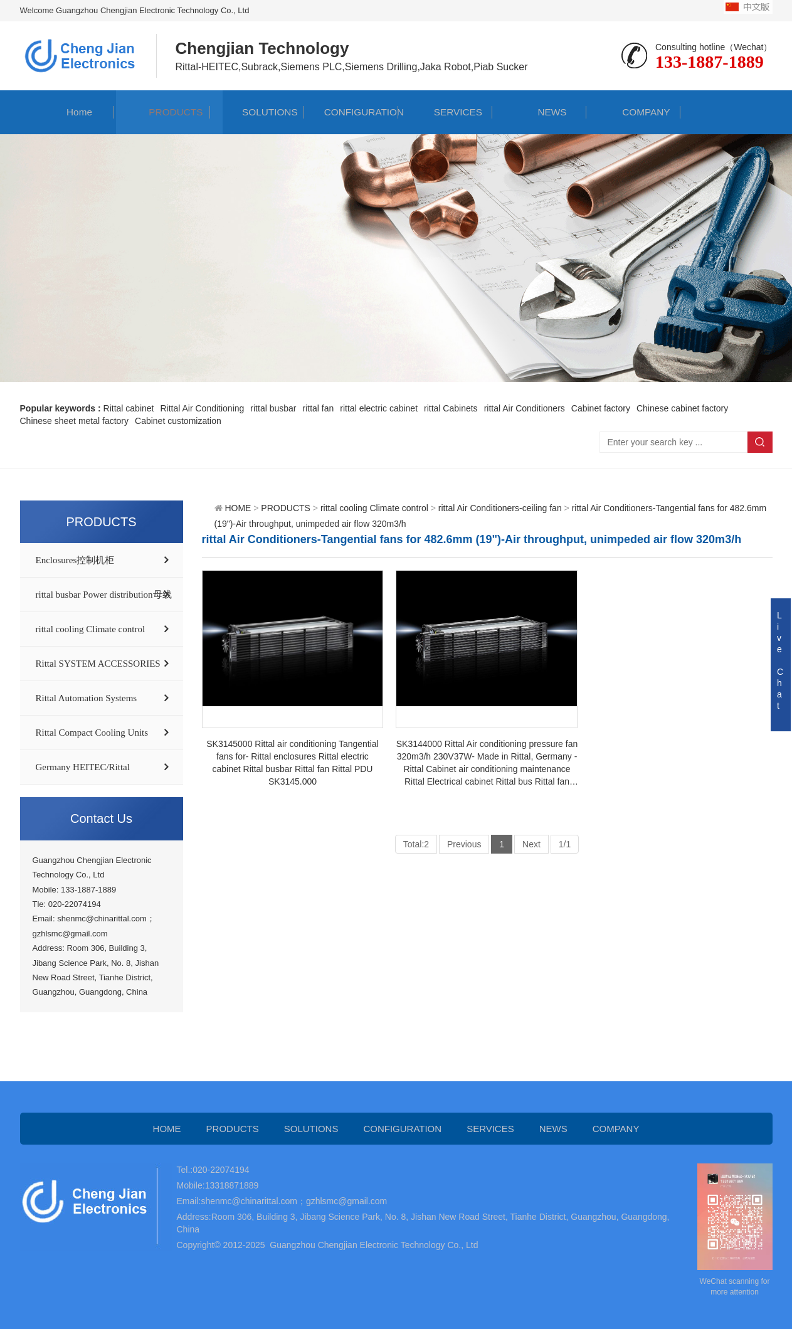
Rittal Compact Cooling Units (92, 733)
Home (66, 112)
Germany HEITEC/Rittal (83, 767)
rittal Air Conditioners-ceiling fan (500, 508)
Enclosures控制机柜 (75, 560)
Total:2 (416, 844)
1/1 (565, 844)
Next (531, 844)
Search (760, 442)
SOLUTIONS (257, 112)
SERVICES (445, 112)
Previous (464, 844)
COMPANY (634, 112)
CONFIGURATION (351, 112)
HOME (237, 508)
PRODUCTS (163, 112)
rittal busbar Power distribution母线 (104, 595)
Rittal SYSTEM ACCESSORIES (98, 664)
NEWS (539, 112)
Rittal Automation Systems (86, 698)
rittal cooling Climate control (90, 629)
